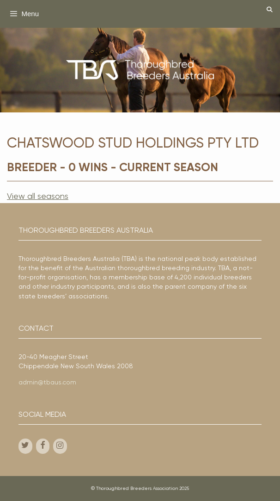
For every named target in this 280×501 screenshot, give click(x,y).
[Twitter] (25, 446)
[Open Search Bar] (269, 10)
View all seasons (37, 196)
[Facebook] (43, 446)
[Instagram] (60, 446)
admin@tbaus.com (47, 382)
